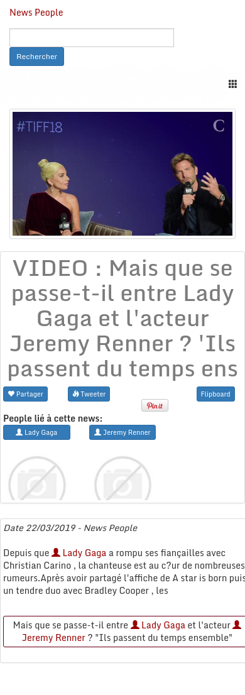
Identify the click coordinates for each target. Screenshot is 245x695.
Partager (25, 393)
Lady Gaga (79, 552)
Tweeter (89, 393)
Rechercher (36, 56)
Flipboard (216, 393)
